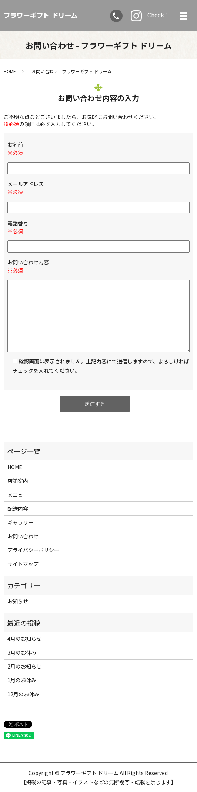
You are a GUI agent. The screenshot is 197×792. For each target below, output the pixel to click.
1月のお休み (21, 680)
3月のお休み (21, 652)
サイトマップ (23, 564)
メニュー (17, 494)
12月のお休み (23, 694)
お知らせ (17, 601)
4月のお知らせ (24, 638)
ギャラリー (20, 522)
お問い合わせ (23, 536)
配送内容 (17, 508)
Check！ (150, 15)
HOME (10, 71)
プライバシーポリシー (33, 550)
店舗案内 (17, 480)
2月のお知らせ (24, 666)
